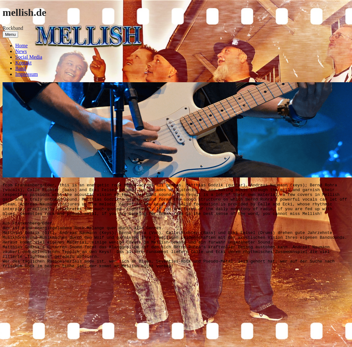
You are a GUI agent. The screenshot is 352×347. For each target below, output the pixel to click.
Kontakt (23, 62)
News (21, 51)
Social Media (28, 57)
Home (21, 45)
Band (20, 68)
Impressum (26, 74)
